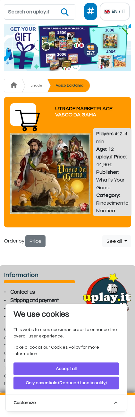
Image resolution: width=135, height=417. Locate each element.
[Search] (39, 12)
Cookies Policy (65, 347)
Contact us (22, 292)
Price (35, 241)
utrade (36, 85)
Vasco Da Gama (69, 85)
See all (114, 241)
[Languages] (115, 12)
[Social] (90, 11)
